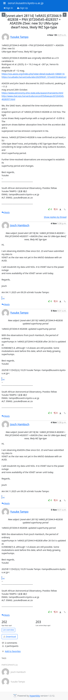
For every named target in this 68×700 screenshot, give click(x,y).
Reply (6, 212)
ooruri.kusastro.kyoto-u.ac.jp (25, 3)
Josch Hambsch (19, 225)
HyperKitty (35, 695)
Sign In (8, 7)
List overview (8, 630)
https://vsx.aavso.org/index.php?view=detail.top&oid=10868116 (33, 73)
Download (9, 636)
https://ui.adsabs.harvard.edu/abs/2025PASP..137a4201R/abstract (34, 77)
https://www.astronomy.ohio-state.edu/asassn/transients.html (32, 92)
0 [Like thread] (50, 209)
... (4, 297)
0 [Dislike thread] (56, 209)
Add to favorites (11, 651)
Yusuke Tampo (19, 37)
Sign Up (22, 7)
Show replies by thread (55, 217)
